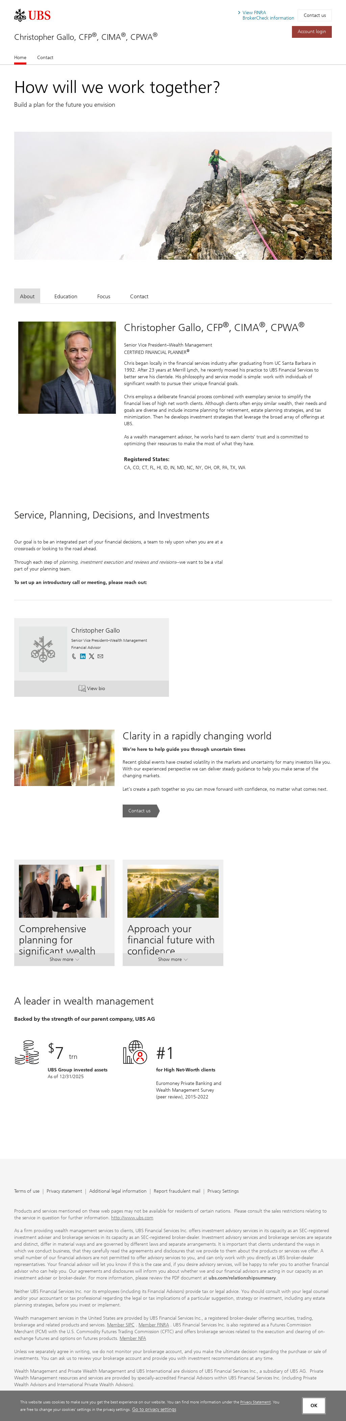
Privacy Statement (255, 1401)
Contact (45, 57)
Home (20, 57)
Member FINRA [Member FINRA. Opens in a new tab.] (154, 1325)
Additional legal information (118, 1191)
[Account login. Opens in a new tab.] (312, 32)
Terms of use (27, 1191)
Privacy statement (64, 1191)
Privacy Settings (223, 1191)
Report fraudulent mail (177, 1191)
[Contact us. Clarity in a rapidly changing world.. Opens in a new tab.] (141, 811)
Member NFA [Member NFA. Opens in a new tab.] (133, 1338)
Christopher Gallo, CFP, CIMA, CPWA (85, 37)
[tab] (27, 295)
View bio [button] (104, 689)
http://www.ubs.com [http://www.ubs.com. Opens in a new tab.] (132, 1218)
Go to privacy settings (154, 1409)
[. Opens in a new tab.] (32, 15)
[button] (100, 656)
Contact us (315, 15)
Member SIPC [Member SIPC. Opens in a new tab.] (120, 1325)
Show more (64, 961)
